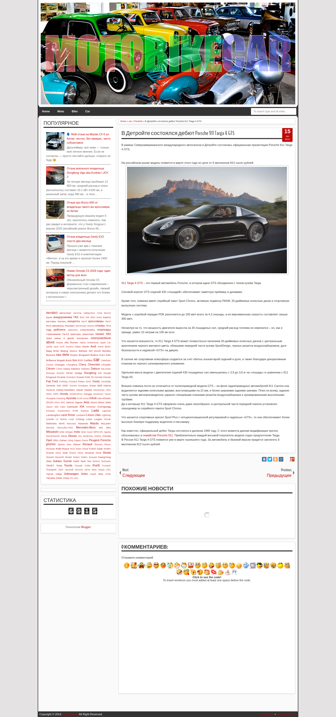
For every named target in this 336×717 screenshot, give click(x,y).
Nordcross (88, 436)
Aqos (56, 346)
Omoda (107, 436)
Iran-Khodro (104, 398)
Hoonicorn (98, 394)
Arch (62, 346)
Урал (49, 338)
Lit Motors (61, 419)
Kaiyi (62, 406)
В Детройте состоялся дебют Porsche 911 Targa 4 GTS (177, 133)
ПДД (48, 329)
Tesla (59, 465)
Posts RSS (267, 714)
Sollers (84, 457)
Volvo (84, 473)
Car (87, 111)
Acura (59, 342)
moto (77, 431)
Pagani (77, 440)
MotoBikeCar (70, 714)
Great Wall (95, 385)
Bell (91, 351)
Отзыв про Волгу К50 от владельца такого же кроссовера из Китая (88, 206)
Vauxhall (69, 469)
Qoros (61, 444)
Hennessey (99, 390)
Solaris (76, 457)
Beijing (64, 350)
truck (96, 465)
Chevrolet (94, 364)
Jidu (56, 406)
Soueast (93, 457)
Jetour (100, 402)
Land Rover (68, 414)
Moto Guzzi (87, 432)
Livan (71, 419)
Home (46, 111)
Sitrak (98, 453)
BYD (80, 360)
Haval (79, 389)
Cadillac (88, 360)
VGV (108, 469)
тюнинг (99, 333)
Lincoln (50, 419)
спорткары (104, 329)
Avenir (100, 346)
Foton (81, 381)
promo (50, 444)
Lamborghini (53, 415)
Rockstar (50, 449)
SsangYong (104, 457)
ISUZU (50, 402)
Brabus (94, 355)
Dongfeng (90, 372)
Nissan (72, 435)
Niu (80, 436)
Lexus (90, 414)
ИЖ (87, 317)
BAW (56, 350)
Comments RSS (286, 714)
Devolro (60, 373)
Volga (58, 473)
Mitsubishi (52, 431)
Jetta (108, 402)
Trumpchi (51, 469)
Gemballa (106, 381)
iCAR (79, 398)
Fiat (48, 381)
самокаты (73, 330)
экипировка (82, 338)
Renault (87, 444)
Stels (49, 461)
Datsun (95, 368)
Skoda (107, 452)
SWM (76, 461)
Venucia (79, 469)
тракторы (75, 334)
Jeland (93, 402)
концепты (74, 321)
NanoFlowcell (53, 436)
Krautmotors (64, 411)
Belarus (73, 351)
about (50, 342)
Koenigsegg (104, 406)
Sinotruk (89, 452)
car (96, 359)
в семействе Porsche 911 (157, 435)
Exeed (80, 377)
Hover (108, 394)
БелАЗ (107, 313)
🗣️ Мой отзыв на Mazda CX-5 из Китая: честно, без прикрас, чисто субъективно (88, 138)
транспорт (88, 334)
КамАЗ (107, 317)
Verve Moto (91, 469)
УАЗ (108, 333)
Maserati (83, 423)
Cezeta (49, 364)
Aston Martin (82, 346)
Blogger (86, 527)
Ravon (77, 444)
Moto (61, 111)
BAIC (108, 346)
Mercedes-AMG (65, 427)
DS (100, 373)
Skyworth (59, 457)
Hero (108, 390)
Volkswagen (71, 473)
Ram (69, 444)
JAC (62, 402)
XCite (108, 474)
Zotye (66, 478)
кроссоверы (96, 321)
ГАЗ (75, 317)
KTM (75, 410)
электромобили (101, 338)
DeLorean (106, 369)
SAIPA (107, 448)
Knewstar (91, 406)
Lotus (89, 419)
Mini (108, 427)
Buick (69, 360)
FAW (87, 377)
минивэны (58, 325)
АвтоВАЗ (52, 312)
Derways (50, 373)
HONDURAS (75, 394)
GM (59, 385)
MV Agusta (105, 432)
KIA (82, 406)
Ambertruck (93, 342)
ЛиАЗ (108, 321)
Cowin (59, 369)
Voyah (93, 474)
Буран (49, 317)
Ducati (107, 373)
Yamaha (50, 478)
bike (58, 354)
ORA (55, 440)
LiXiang (80, 419)
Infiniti (93, 398)
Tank (83, 461)
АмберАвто (89, 313)
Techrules (106, 461)
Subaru (57, 461)
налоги (90, 325)
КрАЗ (84, 321)
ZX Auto (74, 478)
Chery (82, 364)
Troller (87, 465)
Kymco (85, 410)
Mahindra (51, 423)
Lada (95, 410)
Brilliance (51, 360)
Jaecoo (70, 402)
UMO (60, 469)
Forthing (63, 381)
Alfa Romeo (71, 342)
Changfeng (71, 364)
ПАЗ (108, 325)
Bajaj (49, 350)
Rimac (107, 444)
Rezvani (98, 444)
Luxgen (98, 419)
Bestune (50, 355)
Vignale (49, 474)
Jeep (86, 402)
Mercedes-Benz (86, 427)
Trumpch (106, 465)
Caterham (106, 360)
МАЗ (48, 325)
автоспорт (65, 313)
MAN (61, 423)
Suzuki (67, 461)
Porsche (106, 440)
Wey (100, 473)
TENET (50, 465)
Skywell (50, 457)
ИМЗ (92, 317)
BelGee (83, 350)
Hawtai (88, 389)
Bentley (106, 350)
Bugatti (61, 360)
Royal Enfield (89, 449)
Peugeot (94, 440)
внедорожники (62, 317)
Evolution (71, 377)
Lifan (98, 414)
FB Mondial (96, 377)
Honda (64, 393)
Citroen (50, 368)
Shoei (80, 453)
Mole (62, 432)
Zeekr (59, 478)
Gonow (73, 385)
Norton (97, 436)
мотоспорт (81, 325)
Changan (60, 364)
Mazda (94, 423)
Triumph (78, 465)
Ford (55, 381)
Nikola (64, 436)
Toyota (68, 465)
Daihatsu (85, 369)
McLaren (106, 423)
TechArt (96, 461)
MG (101, 427)
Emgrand (51, 377)
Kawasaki (72, 406)
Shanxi (72, 453)
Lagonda (106, 411)
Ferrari (107, 377)
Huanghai (51, 398)
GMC (65, 385)
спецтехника (87, 329)
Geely (96, 381)
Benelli (97, 351)
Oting (70, 440)
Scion (58, 453)
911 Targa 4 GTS (132, 283)
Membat (50, 427)
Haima (107, 385)
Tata (89, 461)
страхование (53, 334)
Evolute (61, 377)
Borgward (84, 355)
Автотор (77, 313)
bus (75, 360)
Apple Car (105, 342)
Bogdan (74, 355)
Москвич (70, 325)
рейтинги (59, 329)
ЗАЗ (82, 317)
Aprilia (49, 346)
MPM (96, 432)
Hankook (50, 390)
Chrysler (106, 364)
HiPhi (55, 394)
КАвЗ (99, 317)
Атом (99, 313)
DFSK (69, 373)
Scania (50, 452)
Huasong (60, 398)
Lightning (106, 415)
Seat (64, 452)
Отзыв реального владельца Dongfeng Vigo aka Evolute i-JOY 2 (87, 172)
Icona (86, 398)
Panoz (85, 440)
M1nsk (107, 419)
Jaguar (78, 402)
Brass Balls (105, 355)
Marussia (71, 423)
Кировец (62, 321)
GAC (88, 381)
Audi (93, 346)
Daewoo (75, 368)
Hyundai (71, 398)
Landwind (81, 415)
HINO (49, 394)
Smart (68, 457)
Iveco (57, 402)
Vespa (101, 469)
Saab (100, 448)
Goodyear (83, 385)
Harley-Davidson (65, 389)
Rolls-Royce (62, 448)
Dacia (66, 368)
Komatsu (50, 411)
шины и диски (64, 338)
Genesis (50, 385)
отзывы (100, 325)
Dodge (78, 373)
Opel (49, 440)
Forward (73, 381)
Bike (75, 111)
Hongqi (88, 394)
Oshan (63, 440)
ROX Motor (76, 449)
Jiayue (49, 406)
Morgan (69, 432)
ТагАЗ (65, 334)
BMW (65, 354)
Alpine (83, 342)
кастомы (51, 321)
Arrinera (69, 346)
